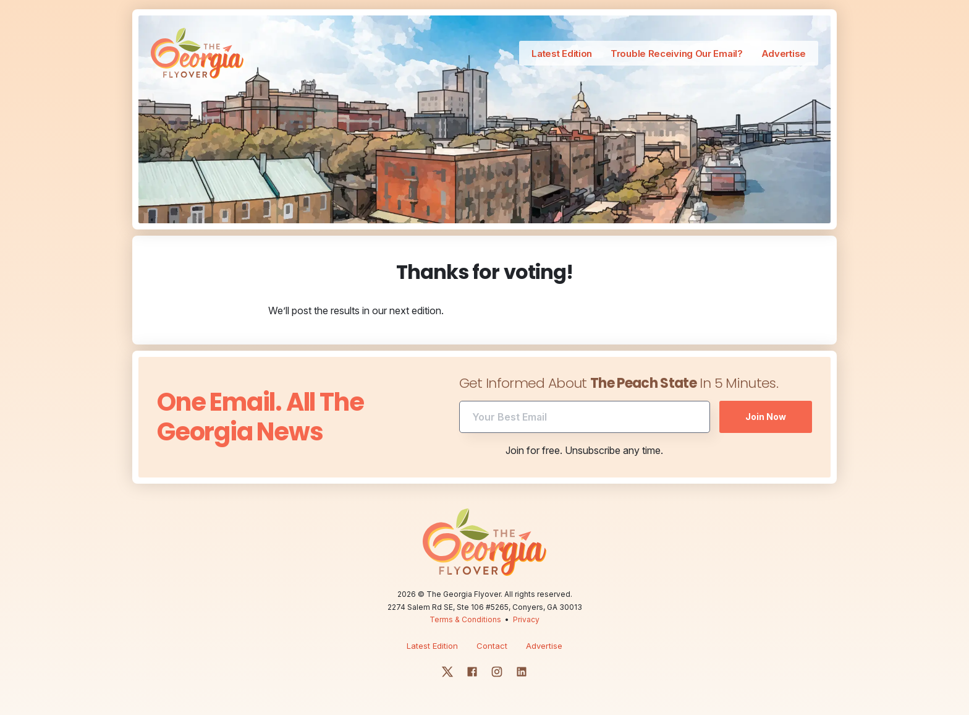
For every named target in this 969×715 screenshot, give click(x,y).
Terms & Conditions (465, 619)
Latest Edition (561, 53)
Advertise (783, 53)
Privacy (526, 619)
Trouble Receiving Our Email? (677, 53)
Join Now (765, 416)
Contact (491, 646)
